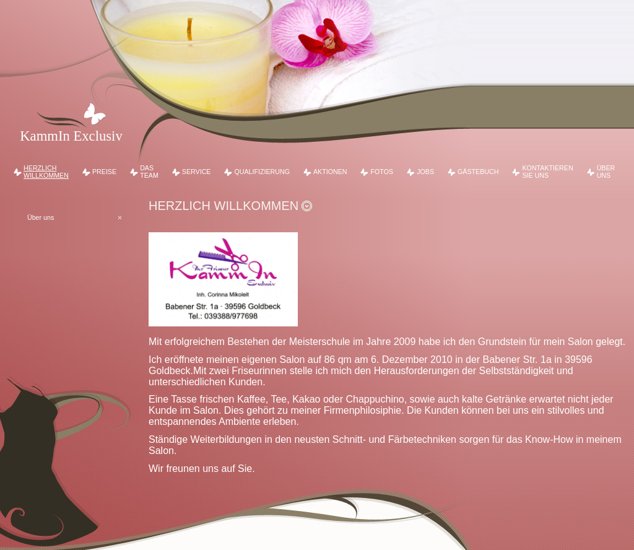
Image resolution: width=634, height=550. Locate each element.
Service (196, 171)
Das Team (149, 171)
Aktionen (330, 171)
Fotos (382, 171)
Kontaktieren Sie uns (547, 171)
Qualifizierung (262, 171)
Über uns (606, 171)
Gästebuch (478, 171)
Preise (104, 171)
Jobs (425, 171)
